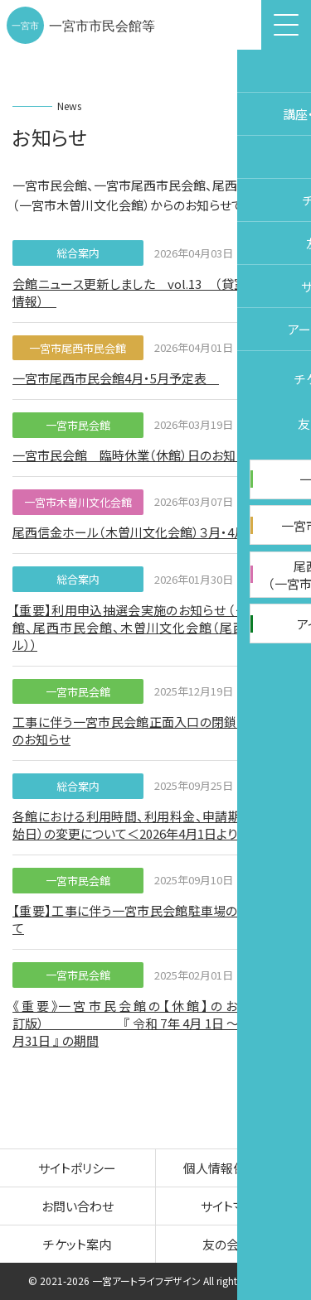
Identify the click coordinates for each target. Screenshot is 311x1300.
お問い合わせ (77, 1206)
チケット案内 (77, 1244)
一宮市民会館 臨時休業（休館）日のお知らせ (135, 455)
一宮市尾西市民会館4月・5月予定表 (115, 378)
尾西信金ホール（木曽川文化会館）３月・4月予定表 (148, 532)
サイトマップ (233, 1206)
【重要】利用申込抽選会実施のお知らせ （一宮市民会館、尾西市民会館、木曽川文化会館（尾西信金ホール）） (155, 627)
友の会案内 (233, 1244)
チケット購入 (290, 640)
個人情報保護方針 (233, 1168)
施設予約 (290, 517)
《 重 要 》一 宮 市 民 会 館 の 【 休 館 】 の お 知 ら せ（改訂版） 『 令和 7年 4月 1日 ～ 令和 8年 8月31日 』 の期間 (155, 1023)
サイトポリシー (77, 1168)
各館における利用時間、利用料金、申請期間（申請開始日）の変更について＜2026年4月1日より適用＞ (155, 824)
